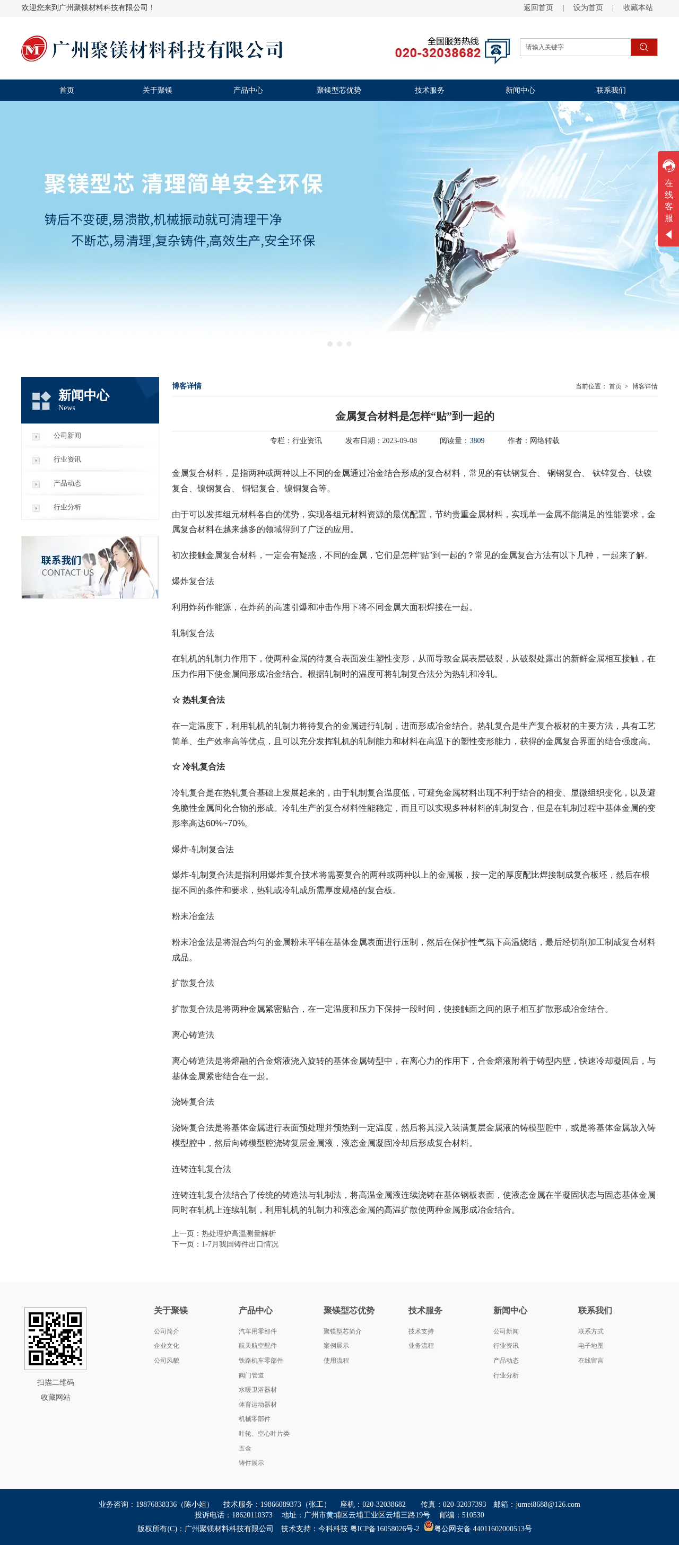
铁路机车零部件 (261, 1360)
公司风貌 (166, 1360)
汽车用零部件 (258, 1331)
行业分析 (506, 1375)
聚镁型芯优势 (349, 1310)
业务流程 (421, 1345)
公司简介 (166, 1331)
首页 (615, 386)
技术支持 (421, 1331)
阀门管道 (251, 1375)
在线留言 (591, 1360)
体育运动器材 (258, 1404)
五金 (245, 1448)
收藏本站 (638, 8)
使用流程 (336, 1360)
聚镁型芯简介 (343, 1331)
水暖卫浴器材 (258, 1389)
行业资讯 (506, 1345)
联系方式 (591, 1331)
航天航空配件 (258, 1345)
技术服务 (425, 1310)
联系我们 (595, 1310)
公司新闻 (506, 1331)
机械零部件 (255, 1419)
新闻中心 (510, 1310)
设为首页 (588, 8)
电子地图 (591, 1345)
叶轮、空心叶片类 (264, 1433)
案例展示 (336, 1345)
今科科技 (333, 1529)
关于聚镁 (171, 1310)
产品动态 (506, 1360)
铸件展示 (251, 1463)
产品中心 (256, 1310)
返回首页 (538, 8)
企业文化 (166, 1345)
